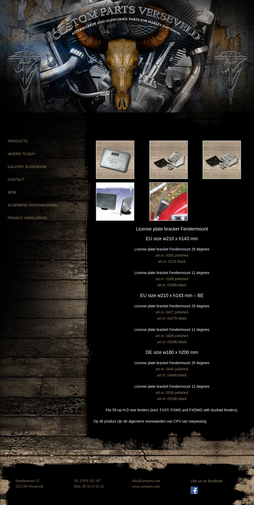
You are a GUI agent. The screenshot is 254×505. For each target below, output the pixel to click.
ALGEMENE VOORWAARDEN (32, 205)
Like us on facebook (207, 481)
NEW (12, 192)
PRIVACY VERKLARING (27, 218)
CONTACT (16, 179)
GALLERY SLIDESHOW (27, 167)
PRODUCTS (18, 141)
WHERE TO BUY (21, 154)
